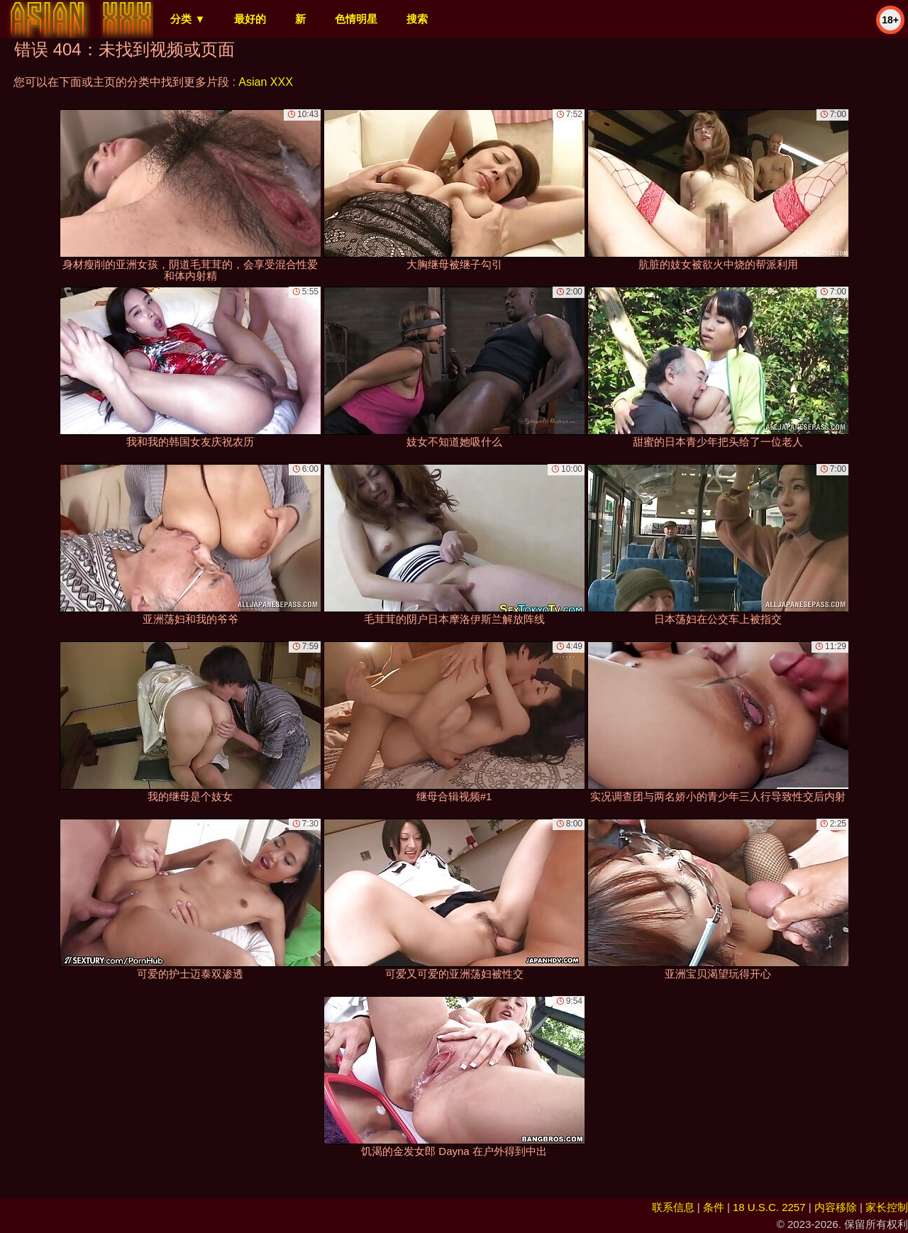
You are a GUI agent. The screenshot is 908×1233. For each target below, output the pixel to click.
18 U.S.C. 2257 (769, 1207)
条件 (713, 1207)
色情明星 (356, 19)
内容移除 (835, 1207)
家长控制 (886, 1207)
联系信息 (673, 1207)
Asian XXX (265, 82)
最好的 (250, 19)
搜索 (417, 19)
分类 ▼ (187, 19)
